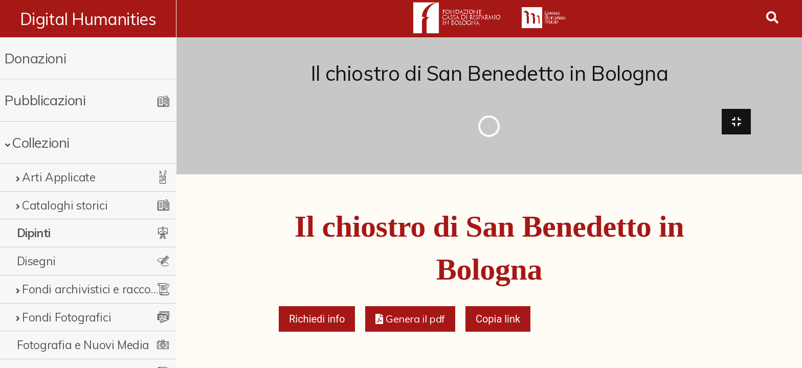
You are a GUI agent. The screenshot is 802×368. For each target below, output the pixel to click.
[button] (410, 320)
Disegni (36, 261)
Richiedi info (317, 320)
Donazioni (35, 58)
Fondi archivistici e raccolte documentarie (90, 289)
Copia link (498, 320)
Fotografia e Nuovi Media (83, 344)
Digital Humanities (88, 19)
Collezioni (41, 142)
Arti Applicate (58, 177)
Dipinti (34, 232)
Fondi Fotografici (66, 317)
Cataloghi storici (64, 205)
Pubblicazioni (45, 100)
